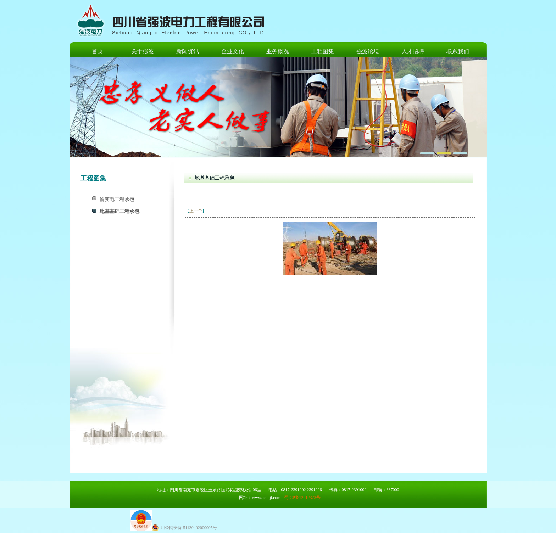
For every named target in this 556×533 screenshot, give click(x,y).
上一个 (195, 210)
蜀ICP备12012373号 (302, 497)
